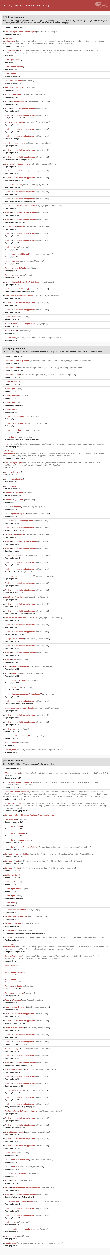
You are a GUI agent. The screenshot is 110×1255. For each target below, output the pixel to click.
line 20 (11, 340)
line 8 (26, 440)
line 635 (12, 257)
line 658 (12, 104)
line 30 (12, 111)
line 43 (13, 447)
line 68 (15, 118)
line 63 (14, 180)
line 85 (11, 69)
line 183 (16, 811)
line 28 (12, 426)
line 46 (19, 291)
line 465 (12, 398)
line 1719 (12, 377)
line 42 (13, 76)
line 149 (12, 125)
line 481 (12, 391)
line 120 (11, 62)
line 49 (18, 160)
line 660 (12, 250)
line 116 (12, 326)
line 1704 (12, 384)
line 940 (14, 829)
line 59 (15, 46)
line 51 (11, 333)
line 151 (12, 319)
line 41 (16, 139)
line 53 (12, 132)
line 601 (12, 264)
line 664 (14, 27)
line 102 (12, 243)
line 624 (14, 363)
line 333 (14, 370)
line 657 (14, 850)
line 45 (13, 34)
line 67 (13, 769)
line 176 (12, 278)
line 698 (12, 97)
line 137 (11, 55)
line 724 (12, 90)
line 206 (13, 83)
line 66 (15, 222)
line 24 (15, 799)
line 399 (14, 836)
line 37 (21, 201)
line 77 (14, 405)
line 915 (14, 822)
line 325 (14, 843)
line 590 (12, 271)
